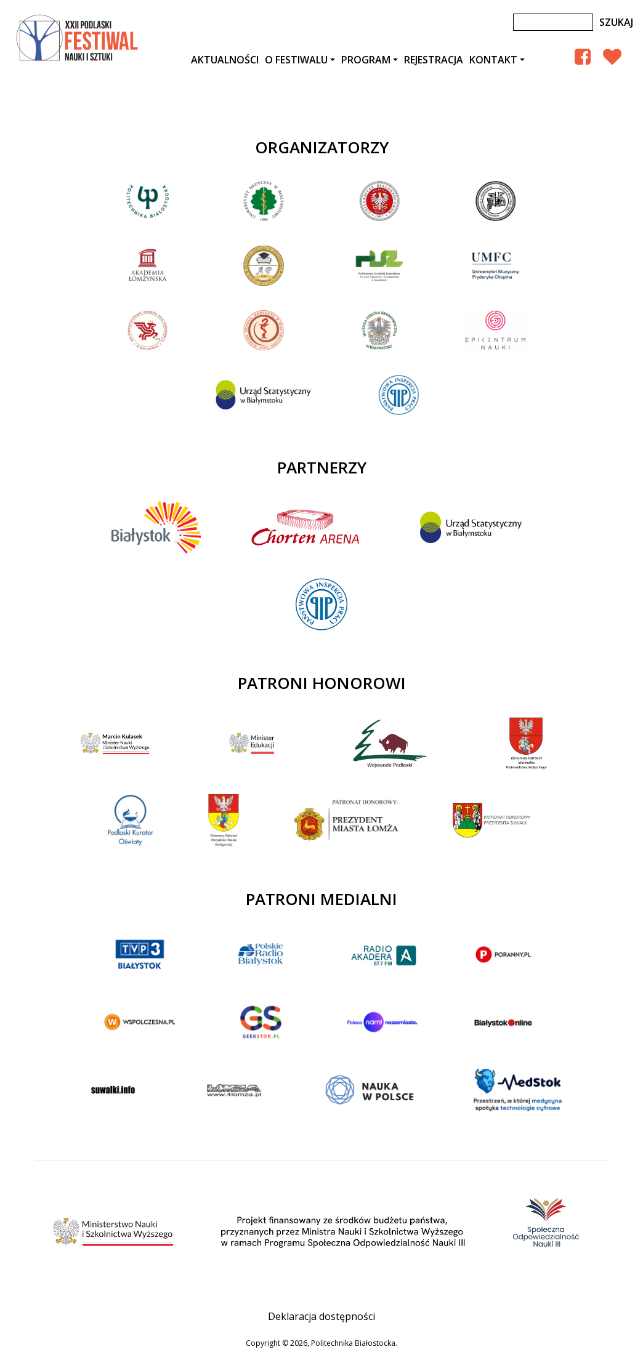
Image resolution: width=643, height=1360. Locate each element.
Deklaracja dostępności (321, 1316)
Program (365, 59)
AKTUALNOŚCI (225, 59)
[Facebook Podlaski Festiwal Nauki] (583, 56)
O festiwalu (296, 59)
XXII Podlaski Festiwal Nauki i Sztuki (78, 38)
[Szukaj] (553, 22)
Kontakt (493, 59)
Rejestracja (433, 59)
